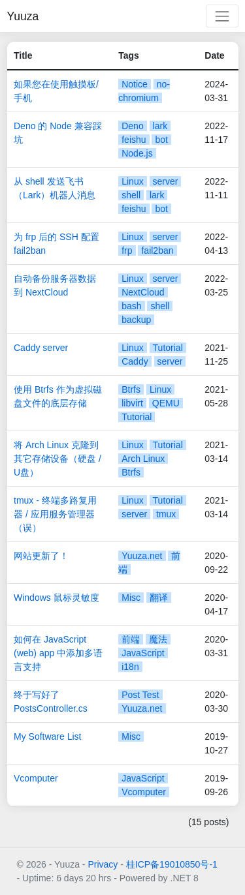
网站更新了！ (41, 556)
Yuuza (23, 16)
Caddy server (41, 347)
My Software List (47, 736)
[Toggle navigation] (222, 16)
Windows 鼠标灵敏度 (56, 597)
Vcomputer (36, 778)
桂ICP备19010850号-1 (172, 864)
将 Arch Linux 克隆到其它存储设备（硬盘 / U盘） (57, 459)
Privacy (103, 864)
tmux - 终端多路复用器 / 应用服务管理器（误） (55, 514)
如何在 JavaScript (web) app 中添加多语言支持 (58, 653)
